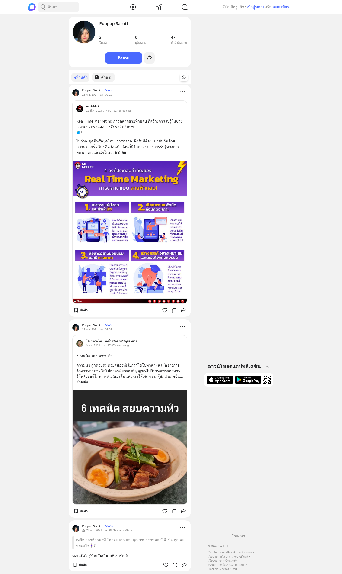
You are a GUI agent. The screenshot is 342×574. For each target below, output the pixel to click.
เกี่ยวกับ (212, 552)
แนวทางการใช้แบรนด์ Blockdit (227, 565)
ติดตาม (123, 58)
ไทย (234, 569)
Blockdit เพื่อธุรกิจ (218, 569)
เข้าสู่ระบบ (255, 7)
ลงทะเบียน (280, 7)
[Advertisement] (238, 461)
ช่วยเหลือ (224, 552)
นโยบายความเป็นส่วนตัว (223, 561)
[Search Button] (42, 6)
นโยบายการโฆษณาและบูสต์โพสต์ (228, 556)
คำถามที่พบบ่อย (242, 552)
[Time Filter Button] (186, 77)
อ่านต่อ (120, 152)
